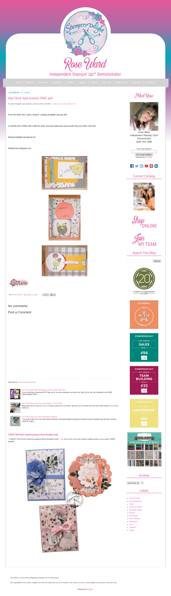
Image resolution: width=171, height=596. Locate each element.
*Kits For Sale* (134, 498)
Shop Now (136, 82)
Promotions (133, 516)
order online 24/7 (69, 104)
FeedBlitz (148, 157)
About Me (30, 82)
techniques (133, 521)
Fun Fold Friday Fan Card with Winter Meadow (39, 417)
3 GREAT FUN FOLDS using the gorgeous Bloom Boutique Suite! (33, 435)
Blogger (90, 589)
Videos (131, 530)
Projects (132, 513)
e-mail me (56, 104)
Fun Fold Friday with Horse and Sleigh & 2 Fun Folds (42, 403)
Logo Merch (150, 82)
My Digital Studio (135, 510)
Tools (131, 525)
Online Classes (122, 82)
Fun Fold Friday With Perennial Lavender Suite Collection (43, 390)
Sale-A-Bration (134, 519)
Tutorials (132, 527)
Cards (131, 504)
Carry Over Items (135, 507)
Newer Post (13, 378)
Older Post (116, 378)
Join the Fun (57, 82)
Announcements (135, 501)
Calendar (94, 82)
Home (18, 82)
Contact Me (43, 82)
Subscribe (107, 82)
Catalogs (70, 82)
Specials (82, 82)
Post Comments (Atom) (27, 382)
